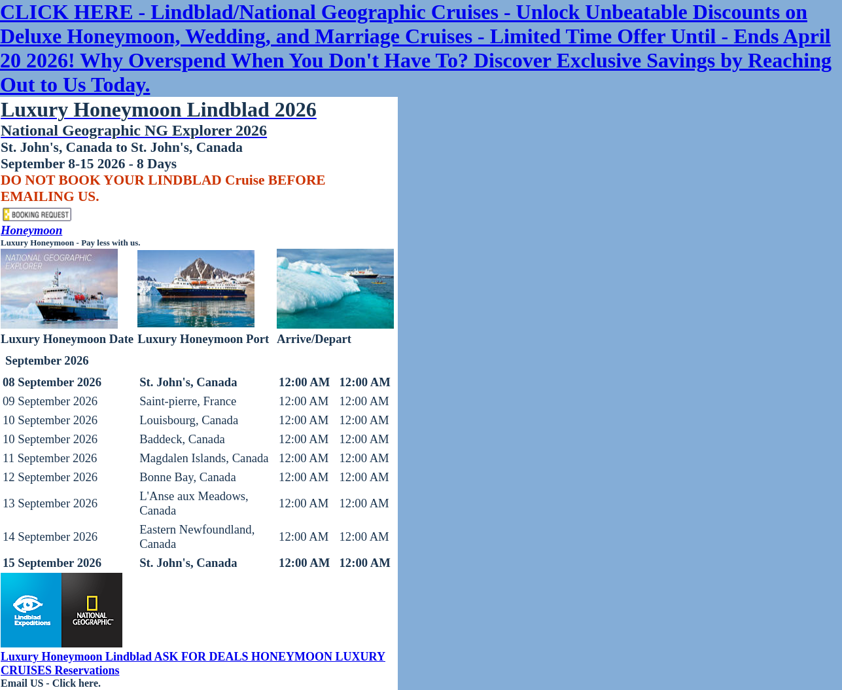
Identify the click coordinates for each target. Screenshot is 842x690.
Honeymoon (31, 230)
